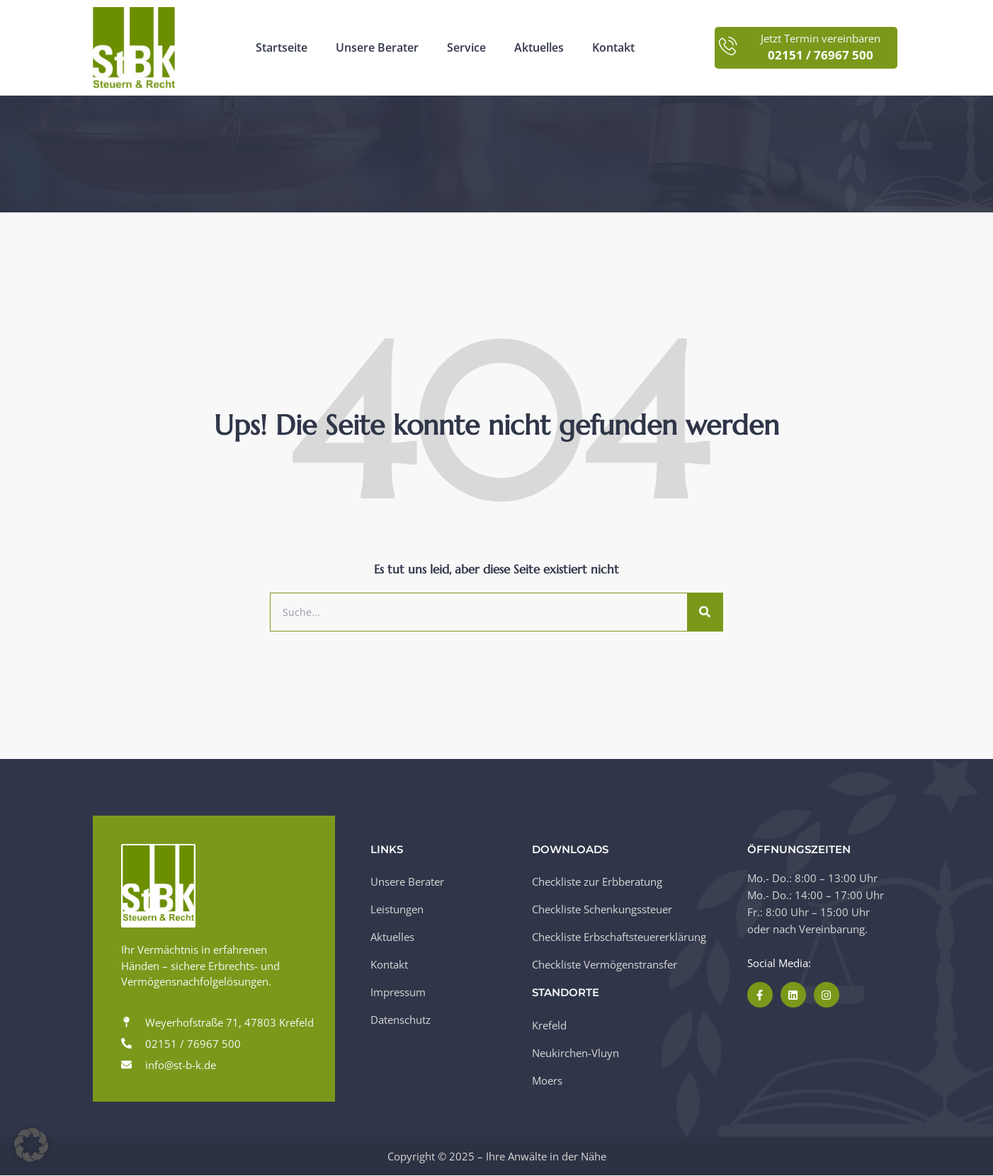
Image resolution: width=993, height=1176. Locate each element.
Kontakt (613, 48)
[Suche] (704, 612)
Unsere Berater (377, 48)
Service (466, 48)
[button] (31, 1145)
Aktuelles (539, 48)
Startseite (281, 48)
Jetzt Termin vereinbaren (820, 38)
